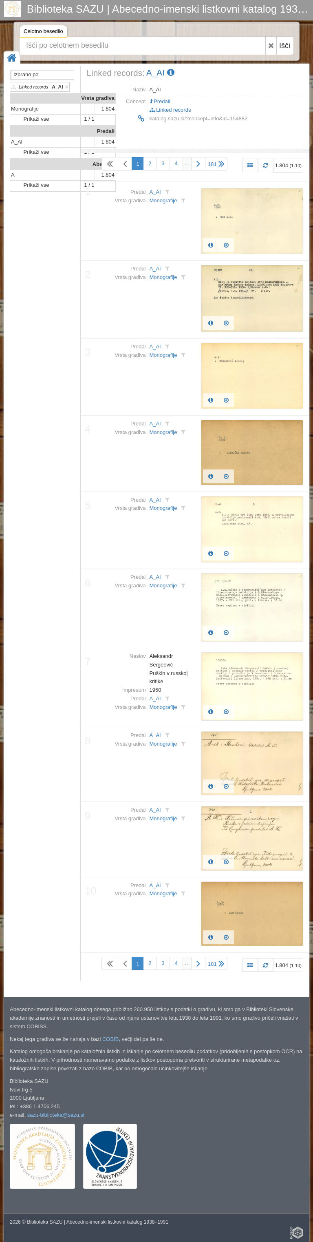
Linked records (170, 110)
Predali (106, 131)
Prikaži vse (36, 119)
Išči (284, 46)
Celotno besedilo (43, 32)
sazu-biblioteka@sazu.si (55, 1115)
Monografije (25, 109)
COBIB (110, 1039)
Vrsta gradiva (98, 98)
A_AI (16, 142)
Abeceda (104, 164)
